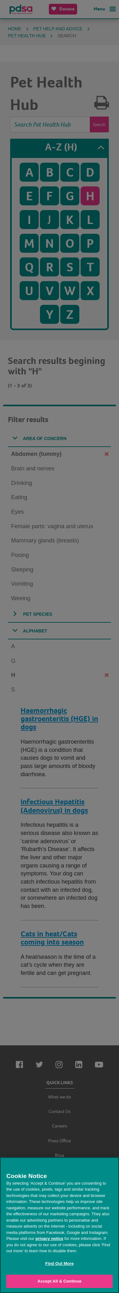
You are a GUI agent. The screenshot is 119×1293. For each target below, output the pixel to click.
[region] (59, 1225)
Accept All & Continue (59, 1281)
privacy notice (49, 1238)
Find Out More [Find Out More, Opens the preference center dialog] (59, 1263)
